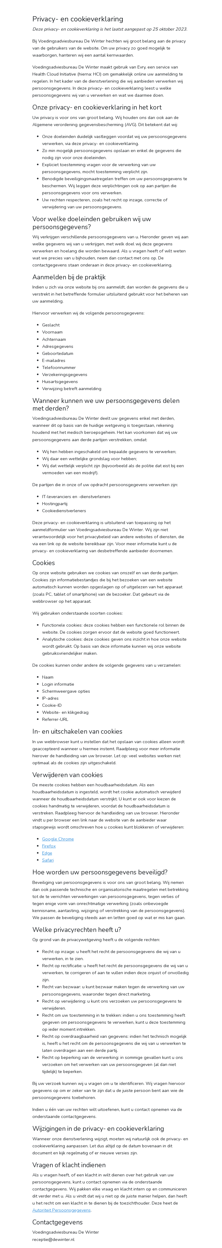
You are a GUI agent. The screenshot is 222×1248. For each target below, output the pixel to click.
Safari (48, 860)
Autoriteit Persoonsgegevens (61, 1210)
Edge (47, 853)
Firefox (49, 846)
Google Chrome (58, 839)
